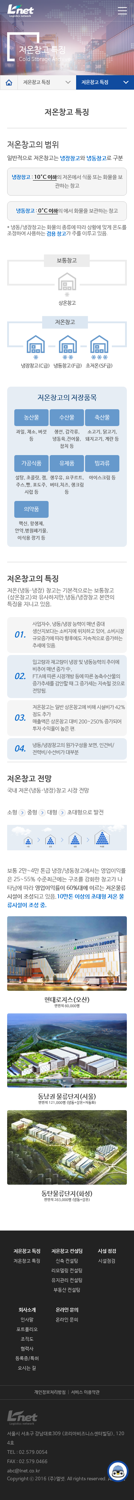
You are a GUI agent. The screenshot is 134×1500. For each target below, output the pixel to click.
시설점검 (106, 1261)
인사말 (27, 1320)
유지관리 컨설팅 (67, 1280)
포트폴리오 (27, 1329)
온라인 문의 (67, 1310)
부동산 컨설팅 (67, 1290)
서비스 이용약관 (85, 1392)
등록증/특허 (27, 1358)
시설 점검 (107, 1251)
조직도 (27, 1339)
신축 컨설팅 (67, 1261)
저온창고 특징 (27, 1251)
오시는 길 (27, 1368)
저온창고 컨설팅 (67, 1251)
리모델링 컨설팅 (67, 1271)
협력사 (27, 1349)
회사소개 (27, 1310)
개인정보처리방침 (50, 1392)
